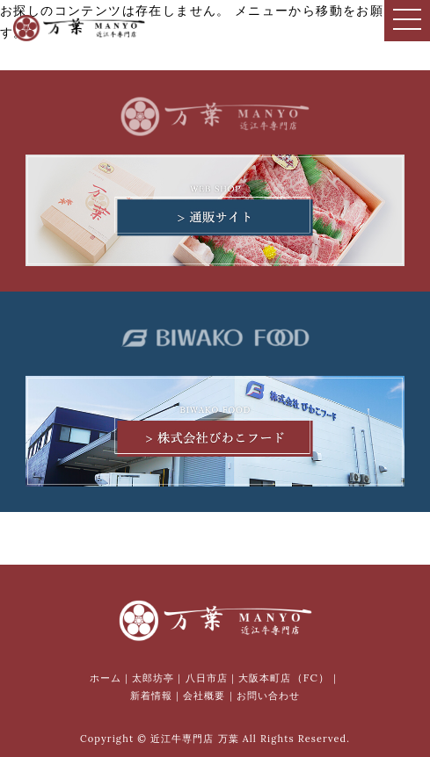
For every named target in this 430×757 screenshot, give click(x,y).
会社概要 (204, 695)
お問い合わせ (269, 695)
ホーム (105, 678)
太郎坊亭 (153, 678)
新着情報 (151, 695)
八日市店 (207, 678)
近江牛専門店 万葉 (194, 738)
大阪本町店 (284, 678)
